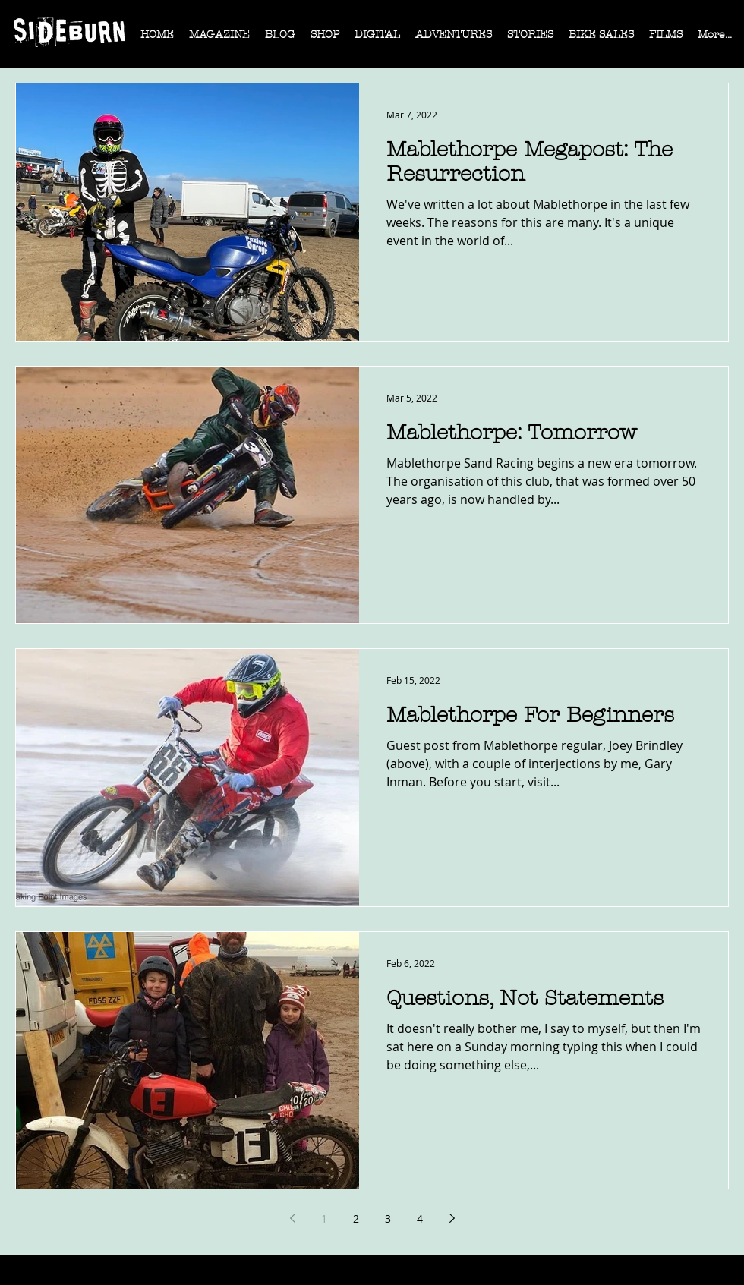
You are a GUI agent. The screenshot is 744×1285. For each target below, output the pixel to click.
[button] (219, 39)
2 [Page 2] (356, 1218)
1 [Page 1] (324, 1218)
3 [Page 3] (388, 1218)
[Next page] (451, 1218)
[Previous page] (292, 1218)
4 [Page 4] (420, 1218)
